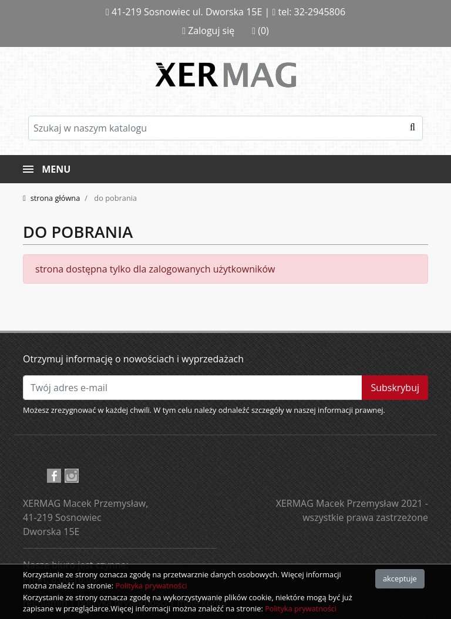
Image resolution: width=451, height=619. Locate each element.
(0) (260, 30)
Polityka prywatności (151, 585)
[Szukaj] (225, 128)
